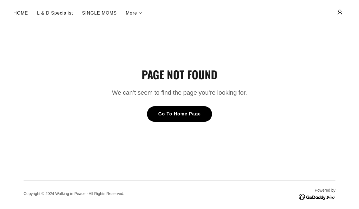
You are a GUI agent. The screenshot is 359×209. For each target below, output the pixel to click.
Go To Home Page (179, 114)
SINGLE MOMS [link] (99, 13)
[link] (317, 196)
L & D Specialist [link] (55, 13)
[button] (134, 13)
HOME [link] (20, 13)
